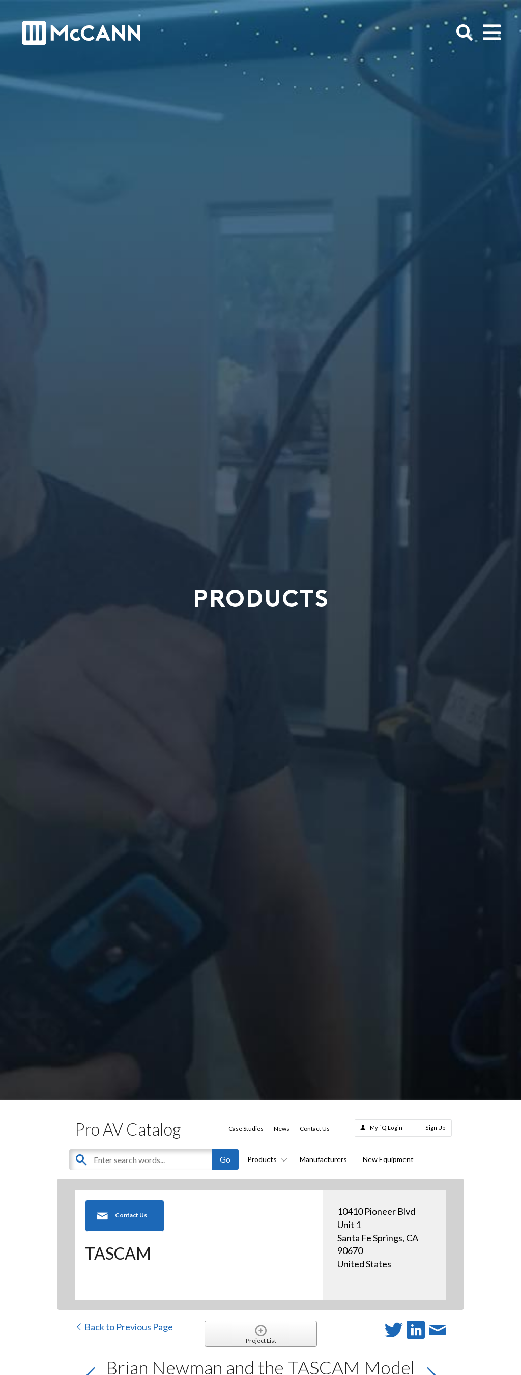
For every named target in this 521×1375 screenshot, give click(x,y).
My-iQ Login (386, 1127)
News (282, 1129)
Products (265, 1159)
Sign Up (435, 1127)
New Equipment (388, 1159)
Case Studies (246, 1129)
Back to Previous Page (124, 1326)
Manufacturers (323, 1159)
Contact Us (315, 1129)
